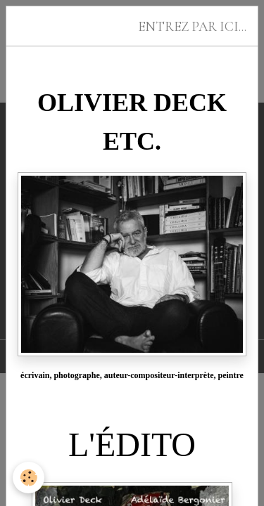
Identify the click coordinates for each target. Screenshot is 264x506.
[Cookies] (28, 477)
